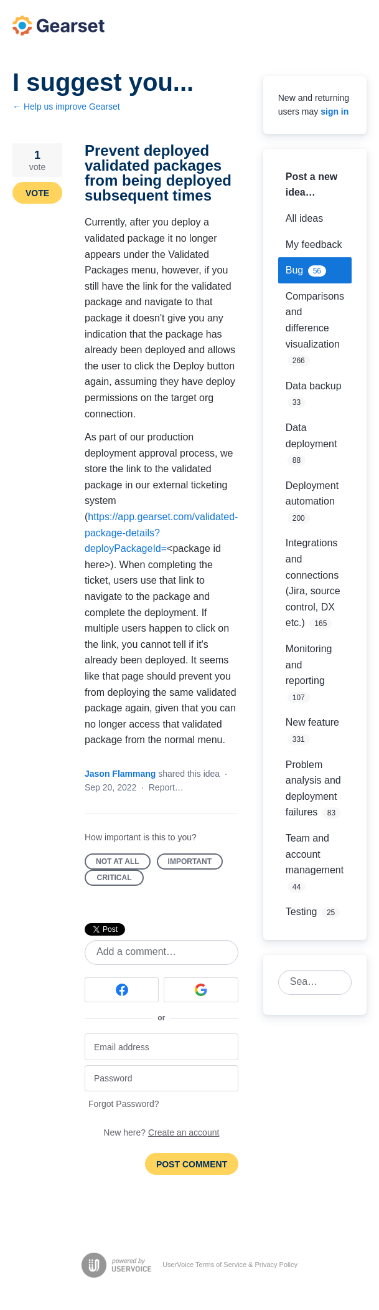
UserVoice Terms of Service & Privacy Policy (229, 1264)
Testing (301, 911)
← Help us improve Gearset (66, 107)
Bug (294, 270)
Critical (120, 879)
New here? (161, 1132)
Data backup (314, 386)
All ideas (304, 218)
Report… (166, 787)
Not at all (123, 863)
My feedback (314, 244)
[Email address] (161, 1046)
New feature (312, 722)
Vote (37, 193)
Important (195, 863)
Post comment (191, 1164)
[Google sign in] (201, 989)
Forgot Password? (123, 1104)
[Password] (161, 1078)
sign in (335, 111)
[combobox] (308, 982)
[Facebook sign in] (122, 989)
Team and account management (315, 854)
